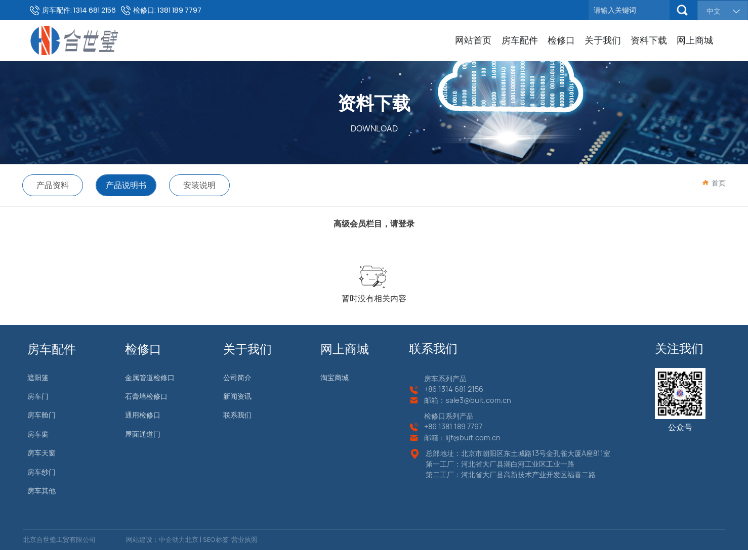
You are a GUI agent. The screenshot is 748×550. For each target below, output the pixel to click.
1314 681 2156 (460, 389)
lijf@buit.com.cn (473, 437)
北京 (191, 539)
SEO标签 (215, 539)
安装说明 (199, 185)
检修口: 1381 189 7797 (167, 10)
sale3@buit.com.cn (478, 400)
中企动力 (172, 539)
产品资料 (52, 185)
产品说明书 (126, 185)
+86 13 (434, 426)
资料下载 (374, 102)
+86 (431, 389)
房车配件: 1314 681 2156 (79, 10)
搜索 (682, 10)
